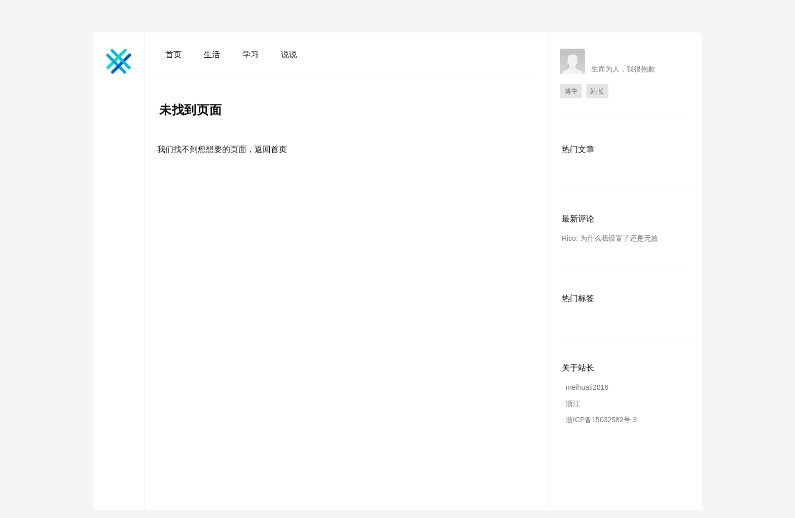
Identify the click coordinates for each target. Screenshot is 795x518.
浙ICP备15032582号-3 (601, 420)
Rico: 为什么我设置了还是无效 (610, 238)
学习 (250, 54)
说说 (289, 54)
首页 (173, 54)
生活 (212, 54)
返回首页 (271, 149)
